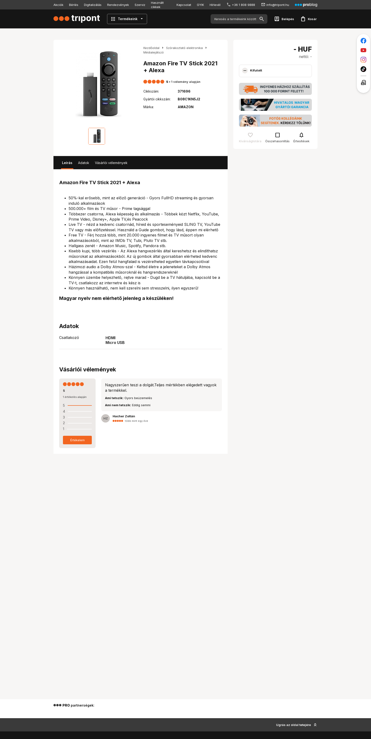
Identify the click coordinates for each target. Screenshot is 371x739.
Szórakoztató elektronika (184, 48)
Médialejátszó (153, 52)
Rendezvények (118, 5)
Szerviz (140, 5)
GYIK (200, 5)
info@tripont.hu (277, 5)
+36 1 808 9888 (243, 5)
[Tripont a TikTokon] (363, 69)
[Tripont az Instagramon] (363, 59)
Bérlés (73, 5)
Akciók (58, 5)
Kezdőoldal (151, 48)
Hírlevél (215, 5)
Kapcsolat (184, 5)
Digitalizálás (93, 5)
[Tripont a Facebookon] (363, 41)
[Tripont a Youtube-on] (363, 50)
